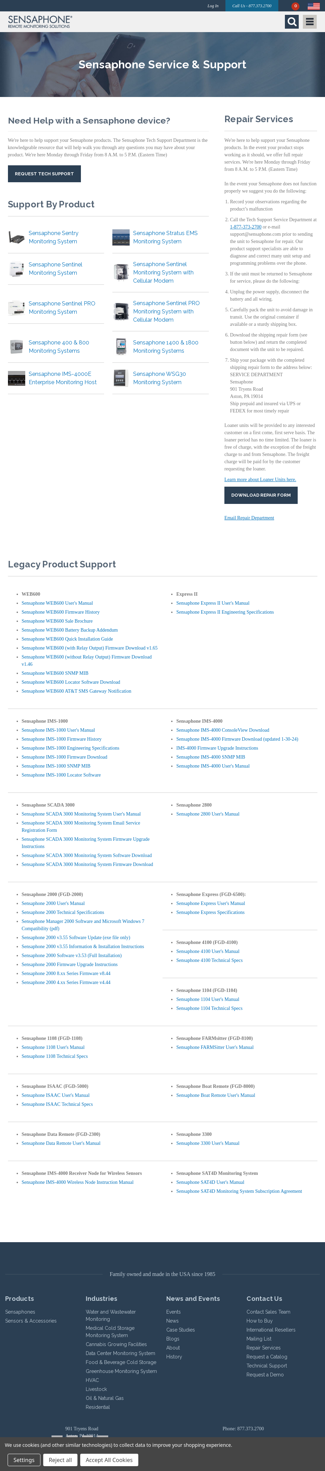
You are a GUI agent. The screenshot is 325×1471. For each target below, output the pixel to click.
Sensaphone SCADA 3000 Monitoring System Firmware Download (87, 864)
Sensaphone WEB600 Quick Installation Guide (67, 639)
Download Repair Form (261, 495)
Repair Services (264, 1348)
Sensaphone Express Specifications (210, 912)
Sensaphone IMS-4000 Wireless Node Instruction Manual (78, 1182)
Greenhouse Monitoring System (121, 1371)
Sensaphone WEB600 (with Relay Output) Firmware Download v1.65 (90, 648)
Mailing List (259, 1339)
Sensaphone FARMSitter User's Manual (215, 1047)
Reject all (60, 1460)
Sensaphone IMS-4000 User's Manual (213, 766)
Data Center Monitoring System (120, 1353)
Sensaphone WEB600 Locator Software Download (71, 682)
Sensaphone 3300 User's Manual (208, 1143)
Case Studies (180, 1330)
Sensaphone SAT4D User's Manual (210, 1182)
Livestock (96, 1389)
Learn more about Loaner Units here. (260, 479)
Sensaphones (20, 1312)
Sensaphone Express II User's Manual (213, 603)
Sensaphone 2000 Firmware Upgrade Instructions (70, 964)
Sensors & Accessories (31, 1321)
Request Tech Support (44, 173)
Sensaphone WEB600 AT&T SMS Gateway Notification (76, 691)
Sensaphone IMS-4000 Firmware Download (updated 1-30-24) (237, 739)
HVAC (92, 1380)
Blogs (172, 1339)
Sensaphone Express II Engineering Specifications (225, 612)
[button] (83, 22)
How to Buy (260, 1321)
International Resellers (271, 1330)
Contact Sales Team (268, 1312)
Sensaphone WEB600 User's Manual (57, 603)
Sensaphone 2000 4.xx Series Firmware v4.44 (66, 982)
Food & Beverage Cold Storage (121, 1362)
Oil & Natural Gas (105, 1398)
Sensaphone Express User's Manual (210, 903)
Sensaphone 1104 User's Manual (207, 999)
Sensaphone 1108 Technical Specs (55, 1056)
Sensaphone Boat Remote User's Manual (215, 1095)
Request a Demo (265, 1374)
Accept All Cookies (109, 1460)
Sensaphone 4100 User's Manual (208, 951)
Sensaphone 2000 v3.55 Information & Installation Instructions (83, 946)
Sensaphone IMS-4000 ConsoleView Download (222, 730)
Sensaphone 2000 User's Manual (53, 903)
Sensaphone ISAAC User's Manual (56, 1095)
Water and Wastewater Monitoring (111, 1315)
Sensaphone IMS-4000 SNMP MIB (210, 757)
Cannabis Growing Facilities (116, 1344)
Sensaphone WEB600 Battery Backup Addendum (70, 630)
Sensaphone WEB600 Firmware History (61, 612)
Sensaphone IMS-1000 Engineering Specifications (71, 748)
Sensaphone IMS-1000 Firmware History (62, 739)
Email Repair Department (249, 517)
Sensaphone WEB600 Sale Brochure (57, 621)
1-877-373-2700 (245, 227)
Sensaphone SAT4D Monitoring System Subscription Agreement (239, 1191)
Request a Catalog (267, 1357)
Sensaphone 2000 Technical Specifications (63, 912)
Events (173, 1312)
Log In (213, 5)
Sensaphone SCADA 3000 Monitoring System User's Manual (81, 814)
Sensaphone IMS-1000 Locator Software (61, 775)
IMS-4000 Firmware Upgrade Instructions (217, 748)
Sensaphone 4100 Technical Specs (209, 960)
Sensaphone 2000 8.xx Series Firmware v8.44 (66, 973)
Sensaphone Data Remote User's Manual (61, 1143)
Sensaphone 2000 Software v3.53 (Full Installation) (72, 955)
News (172, 1321)
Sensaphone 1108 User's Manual (53, 1047)
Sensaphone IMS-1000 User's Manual (58, 730)
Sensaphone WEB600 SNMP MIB (55, 673)
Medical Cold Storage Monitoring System (110, 1331)
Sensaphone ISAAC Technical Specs (57, 1104)
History (174, 1357)
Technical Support (267, 1365)
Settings (24, 1460)
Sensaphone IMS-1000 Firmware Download (65, 757)
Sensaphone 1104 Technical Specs (209, 1008)
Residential (98, 1407)
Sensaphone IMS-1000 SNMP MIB (56, 766)
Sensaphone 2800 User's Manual (208, 814)
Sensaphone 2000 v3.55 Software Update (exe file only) (76, 937)
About (173, 1348)
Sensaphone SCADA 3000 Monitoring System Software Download (87, 855)
